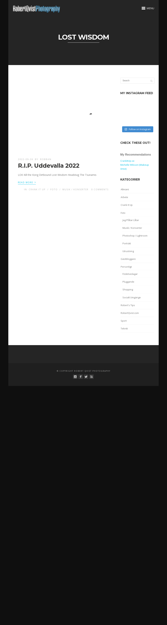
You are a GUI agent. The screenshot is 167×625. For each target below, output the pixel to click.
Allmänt (125, 189)
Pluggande (128, 281)
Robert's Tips (128, 305)
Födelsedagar (130, 274)
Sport (124, 320)
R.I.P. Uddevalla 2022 (48, 165)
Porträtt (126, 243)
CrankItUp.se (127, 160)
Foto (54, 189)
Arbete (124, 197)
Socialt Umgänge (131, 297)
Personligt (126, 266)
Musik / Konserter (75, 189)
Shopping (127, 289)
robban (45, 159)
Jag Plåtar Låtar (130, 220)
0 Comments (100, 189)
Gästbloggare (128, 259)
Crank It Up (37, 189)
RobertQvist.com (130, 313)
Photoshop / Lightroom (134, 235)
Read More (27, 182)
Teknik (124, 328)
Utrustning (128, 251)
